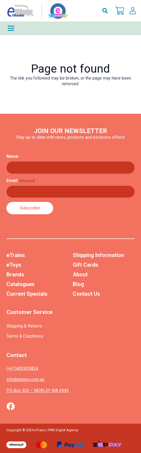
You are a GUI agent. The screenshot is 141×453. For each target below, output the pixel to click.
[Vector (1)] (10, 406)
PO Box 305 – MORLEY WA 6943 (37, 390)
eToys (13, 265)
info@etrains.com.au (25, 379)
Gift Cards (85, 265)
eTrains (15, 255)
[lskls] (133, 11)
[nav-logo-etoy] (36, 10)
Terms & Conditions (24, 336)
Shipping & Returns (24, 326)
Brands (15, 274)
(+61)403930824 (22, 368)
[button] (105, 11)
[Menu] (70, 28)
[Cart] (120, 11)
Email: (20, 180)
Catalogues (20, 284)
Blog (78, 284)
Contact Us (86, 294)
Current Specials (27, 294)
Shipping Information (98, 255)
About (80, 274)
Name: (12, 156)
